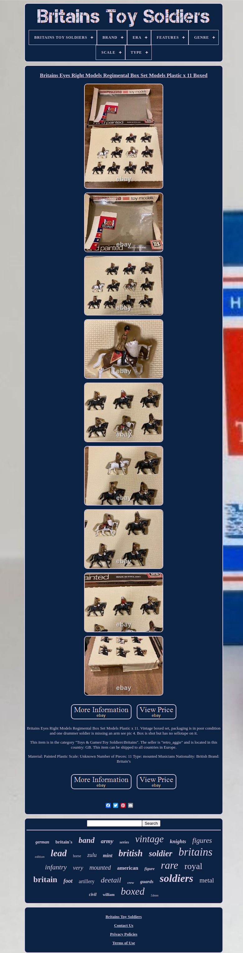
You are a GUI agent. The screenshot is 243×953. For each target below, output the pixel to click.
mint (107, 855)
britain (45, 879)
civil (93, 894)
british (131, 853)
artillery (87, 881)
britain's (63, 841)
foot (68, 881)
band (86, 840)
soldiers (176, 878)
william (109, 894)
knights (178, 841)
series (124, 842)
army (107, 841)
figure (150, 868)
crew (130, 882)
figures (202, 840)
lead (59, 853)
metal (206, 880)
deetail (111, 880)
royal (193, 866)
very (78, 867)
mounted (100, 867)
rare (169, 865)
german (42, 842)
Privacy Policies (123, 934)
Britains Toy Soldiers (124, 916)
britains (195, 852)
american (127, 868)
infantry (56, 867)
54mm (154, 895)
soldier (160, 853)
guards (147, 881)
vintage (149, 838)
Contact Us (123, 925)
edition (40, 856)
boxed (133, 891)
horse (77, 856)
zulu (92, 855)
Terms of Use (123, 943)
